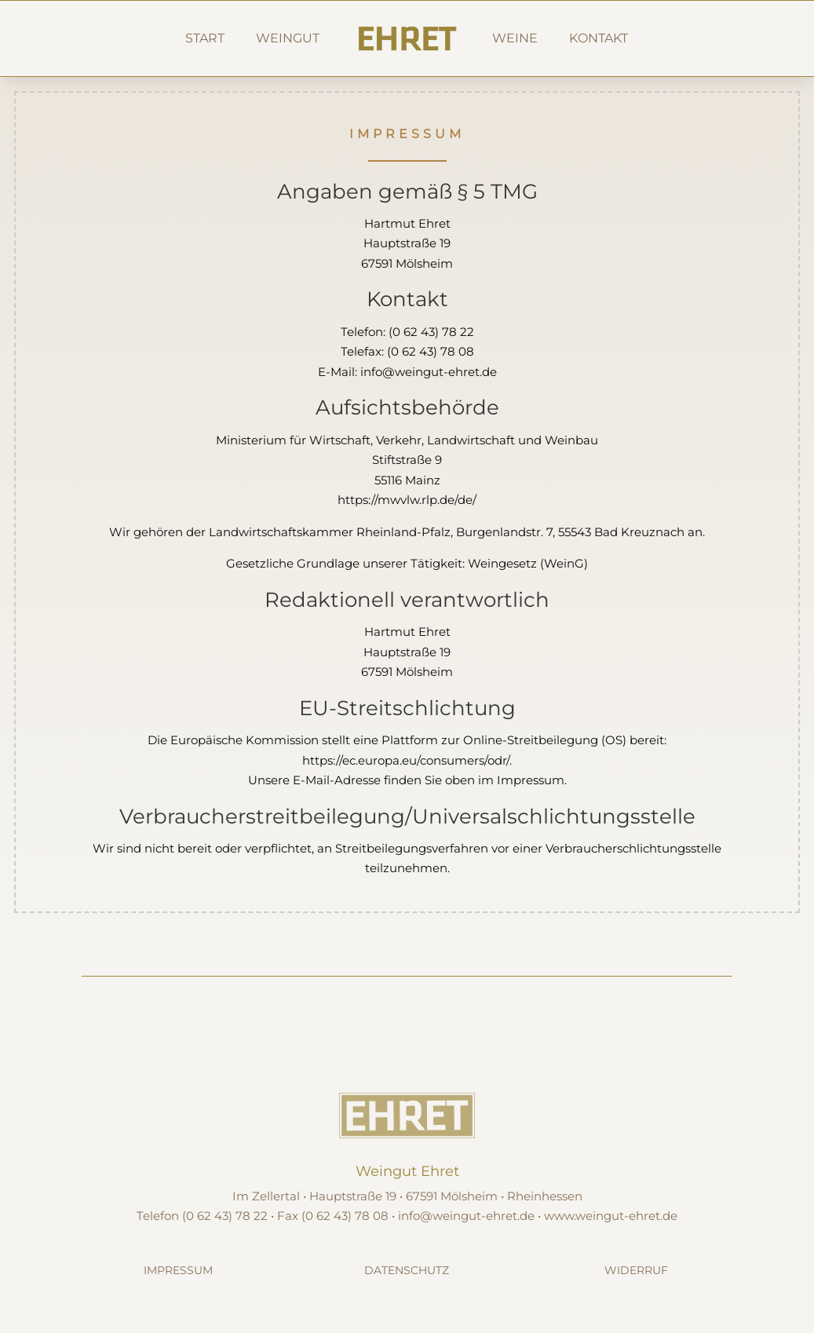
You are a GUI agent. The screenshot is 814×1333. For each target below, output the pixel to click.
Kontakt (598, 38)
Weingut (287, 38)
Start (204, 38)
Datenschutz (406, 1270)
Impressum (178, 1270)
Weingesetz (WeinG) (528, 563)
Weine (515, 38)
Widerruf (636, 1270)
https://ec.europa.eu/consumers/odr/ (405, 760)
